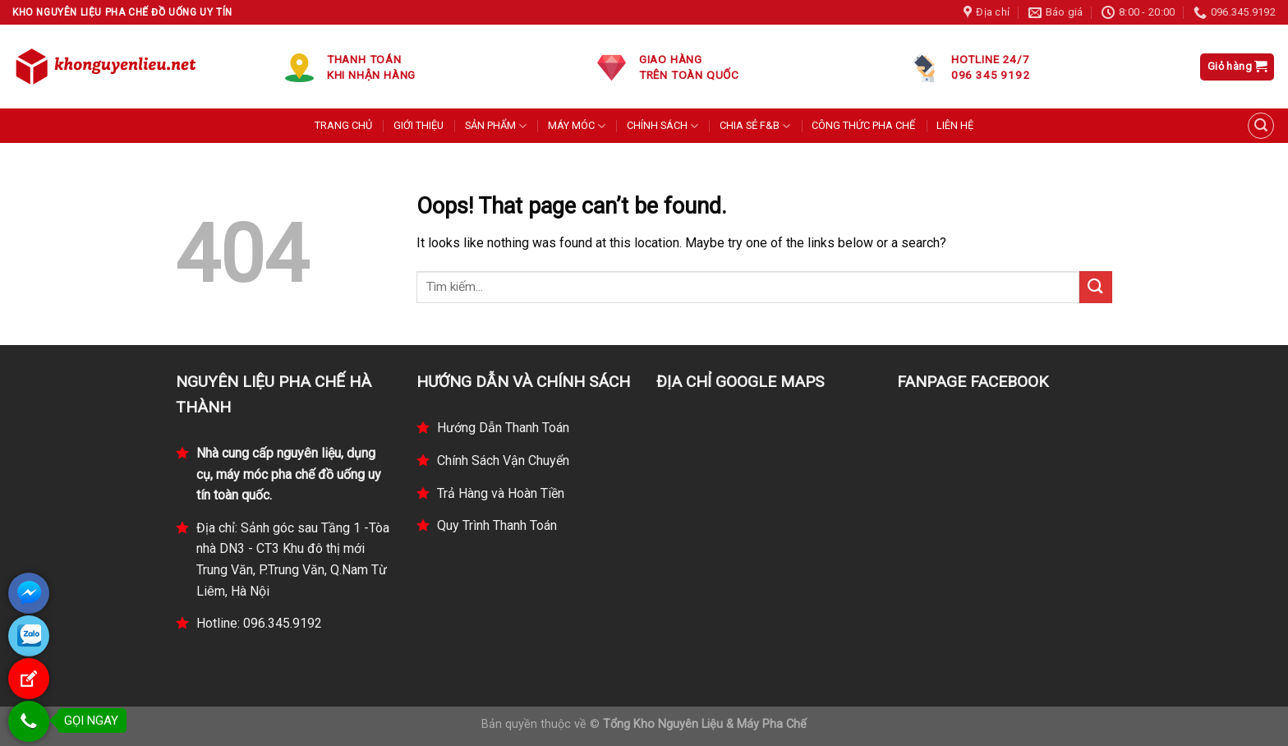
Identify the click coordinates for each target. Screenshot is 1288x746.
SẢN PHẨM (496, 126)
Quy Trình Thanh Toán (497, 525)
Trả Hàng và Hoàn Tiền (500, 493)
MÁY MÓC (576, 126)
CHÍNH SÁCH (662, 126)
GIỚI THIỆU (418, 125)
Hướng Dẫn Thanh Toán (503, 427)
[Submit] (1095, 287)
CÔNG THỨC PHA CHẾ (863, 125)
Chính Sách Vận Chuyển (503, 460)
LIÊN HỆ (954, 125)
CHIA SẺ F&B (755, 126)
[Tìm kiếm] (1261, 126)
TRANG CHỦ (343, 125)
